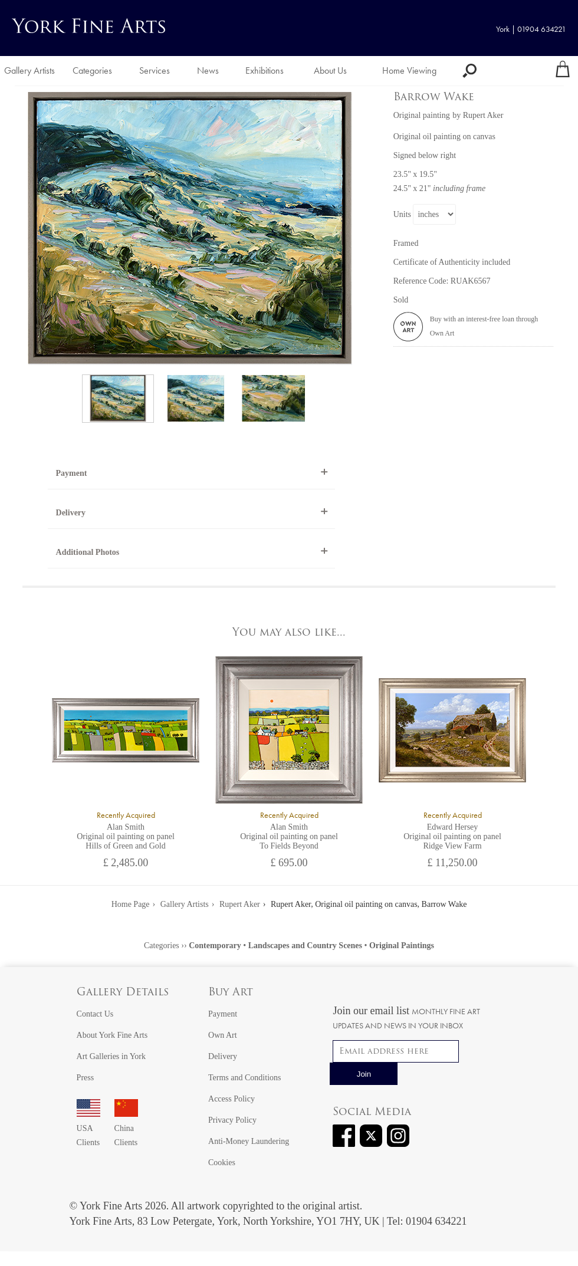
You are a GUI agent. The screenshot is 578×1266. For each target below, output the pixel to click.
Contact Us (95, 1013)
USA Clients (88, 1128)
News (208, 70)
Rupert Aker (239, 904)
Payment (71, 473)
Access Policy (231, 1098)
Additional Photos (88, 552)
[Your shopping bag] (562, 71)
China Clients (126, 1128)
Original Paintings (401, 945)
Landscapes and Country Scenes (305, 945)
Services (154, 70)
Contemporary (215, 945)
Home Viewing (409, 70)
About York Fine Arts (112, 1035)
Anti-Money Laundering (248, 1141)
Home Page (130, 904)
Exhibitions (264, 70)
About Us (330, 70)
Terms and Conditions (244, 1077)
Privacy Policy (232, 1120)
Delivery (71, 512)
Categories (92, 70)
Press (85, 1077)
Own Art (222, 1035)
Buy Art (230, 992)
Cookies (221, 1162)
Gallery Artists (29, 70)
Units (402, 214)
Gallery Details (123, 992)
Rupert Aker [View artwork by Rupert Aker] (483, 115)
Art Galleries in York (111, 1056)
